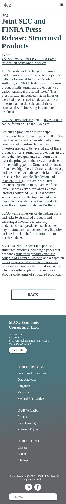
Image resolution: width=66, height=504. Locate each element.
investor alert (53, 120)
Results (22, 416)
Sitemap (22, 460)
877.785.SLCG (17, 337)
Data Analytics (26, 379)
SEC (6, 75)
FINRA (22, 83)
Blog (5, 15)
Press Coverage (27, 423)
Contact (22, 454)
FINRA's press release (17, 120)
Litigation (23, 386)
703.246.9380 (16, 334)
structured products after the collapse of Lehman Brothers (30, 203)
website (52, 266)
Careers (22, 447)
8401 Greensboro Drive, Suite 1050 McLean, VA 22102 (29, 342)
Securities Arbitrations (31, 373)
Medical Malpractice (30, 398)
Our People (28, 441)
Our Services (30, 367)
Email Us (17, 350)
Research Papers (27, 429)
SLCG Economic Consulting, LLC (24, 324)
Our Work (27, 410)
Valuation (23, 392)
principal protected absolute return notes (30, 262)
